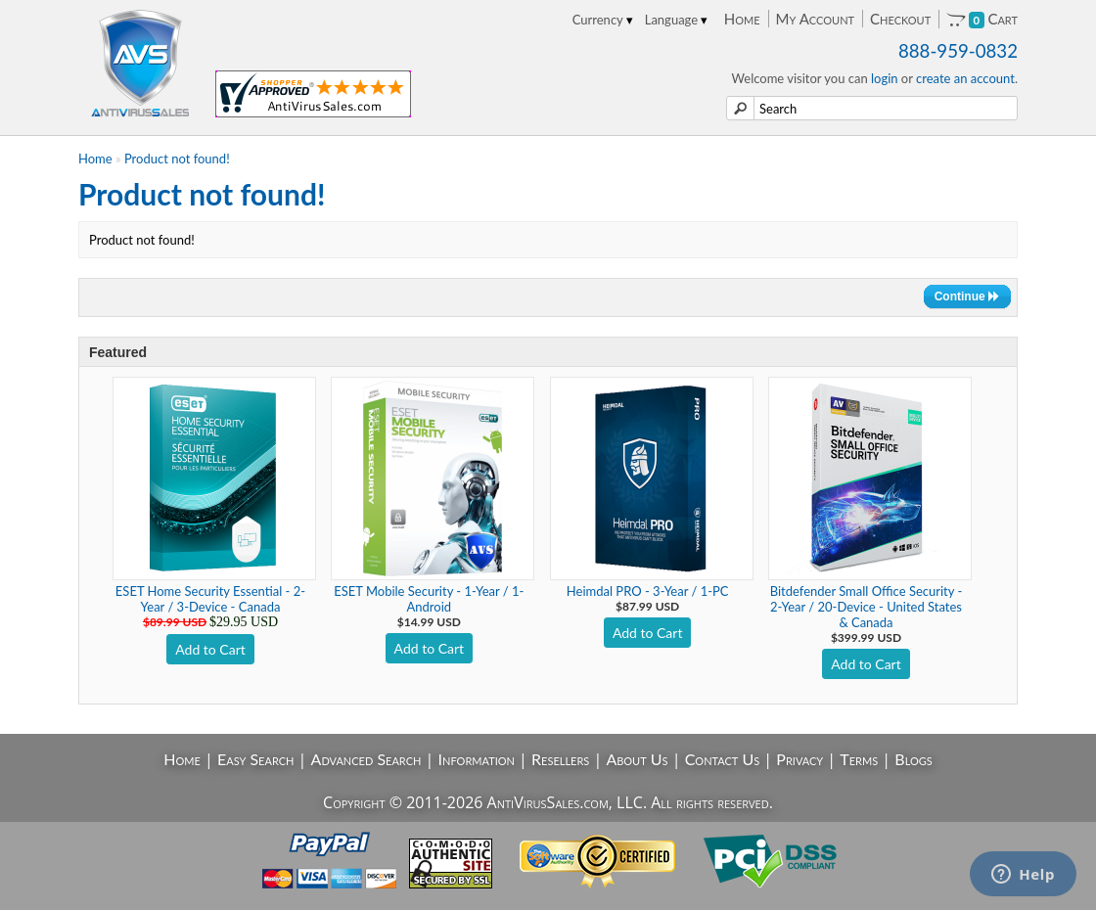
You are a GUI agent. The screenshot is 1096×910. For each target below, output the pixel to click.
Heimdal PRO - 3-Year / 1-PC (648, 591)
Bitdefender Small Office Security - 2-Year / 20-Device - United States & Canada (866, 606)
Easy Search (256, 759)
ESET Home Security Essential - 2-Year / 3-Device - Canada (210, 598)
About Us (636, 759)
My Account (815, 18)
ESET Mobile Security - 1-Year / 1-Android (429, 598)
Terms (859, 759)
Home (742, 18)
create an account (965, 78)
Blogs (913, 759)
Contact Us (722, 759)
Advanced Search (366, 759)
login (884, 78)
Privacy (799, 759)
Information (476, 759)
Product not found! (177, 158)
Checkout (900, 18)
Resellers (560, 759)
